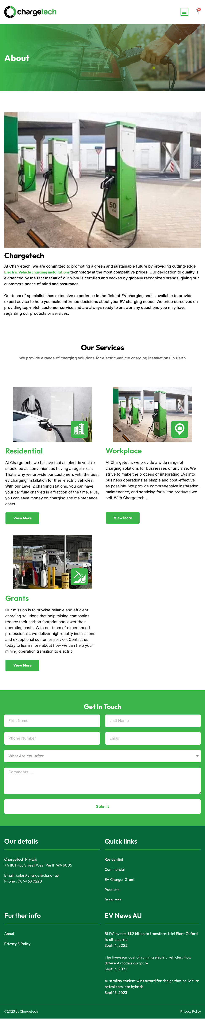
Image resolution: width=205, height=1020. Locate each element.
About (9, 935)
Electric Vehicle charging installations (36, 272)
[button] (184, 12)
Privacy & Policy (17, 945)
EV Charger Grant (120, 881)
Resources (113, 901)
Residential (114, 860)
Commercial (115, 870)
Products (112, 891)
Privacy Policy (190, 1013)
